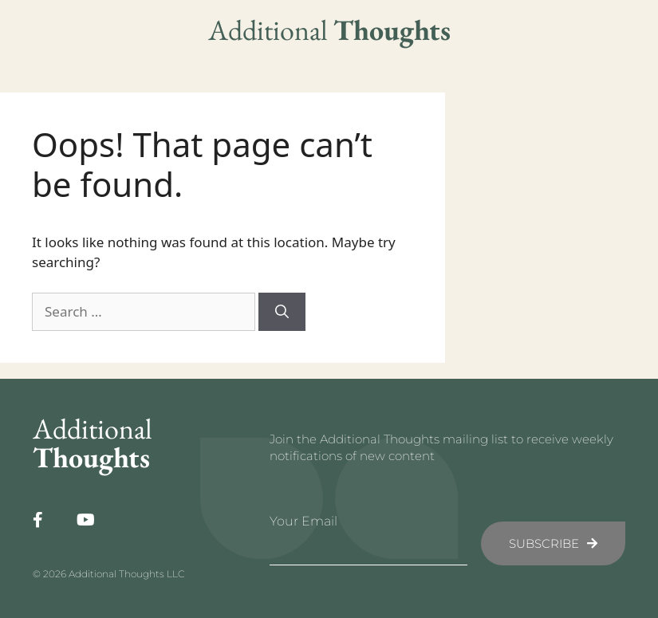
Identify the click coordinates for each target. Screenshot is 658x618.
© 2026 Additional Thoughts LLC (108, 574)
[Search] (281, 312)
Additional (329, 30)
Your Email (303, 521)
